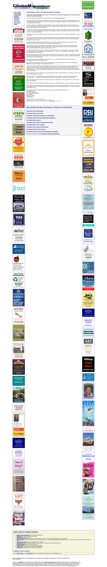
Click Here (88, 459)
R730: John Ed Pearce (60, 18)
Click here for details (18, 72)
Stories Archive (17, 22)
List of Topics (17, 20)
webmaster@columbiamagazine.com (50, 562)
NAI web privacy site (72, 565)
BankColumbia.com (88, 41)
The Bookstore (30, 96)
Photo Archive (17, 21)
